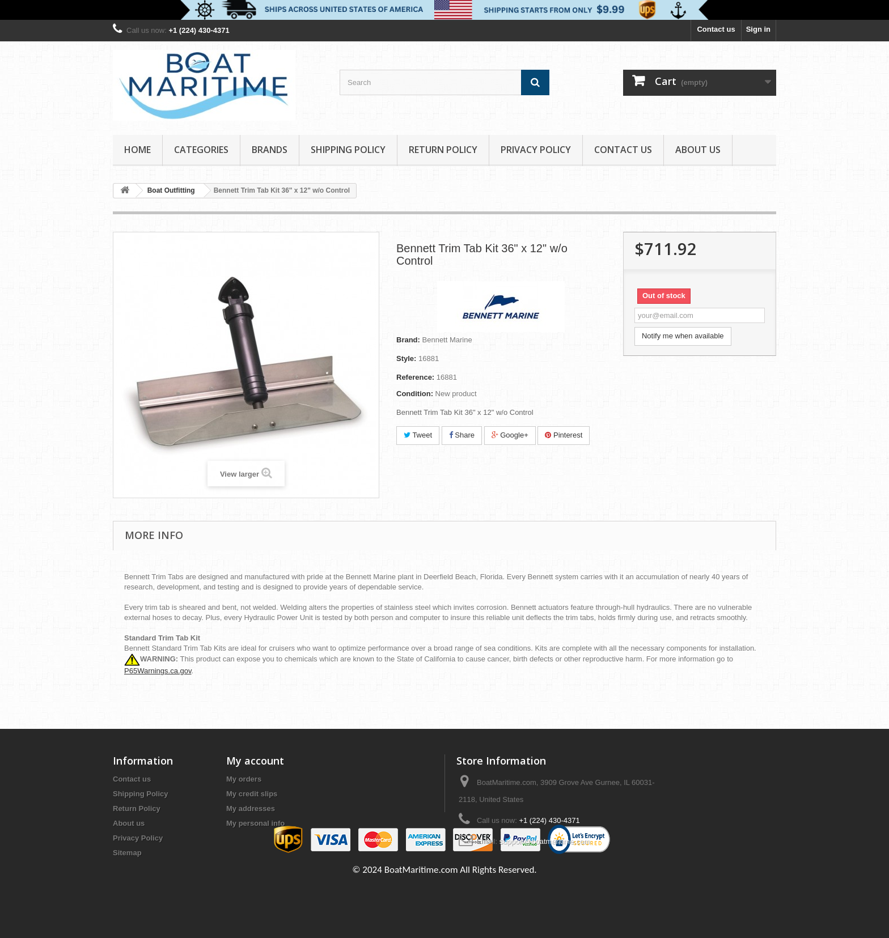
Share (462, 435)
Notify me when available (683, 336)
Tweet (418, 435)
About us (698, 149)
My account (255, 760)
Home (137, 149)
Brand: (408, 340)
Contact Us (623, 149)
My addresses (250, 808)
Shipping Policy (348, 149)
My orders (243, 779)
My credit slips (251, 794)
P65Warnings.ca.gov (158, 671)
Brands (269, 149)
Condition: (414, 393)
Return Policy (443, 149)
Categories (201, 149)
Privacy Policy (536, 149)
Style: (406, 358)
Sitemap (127, 852)
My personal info (255, 823)
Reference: (415, 377)
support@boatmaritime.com (544, 841)
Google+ (510, 435)
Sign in (758, 29)
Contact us (716, 29)
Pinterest (563, 435)
